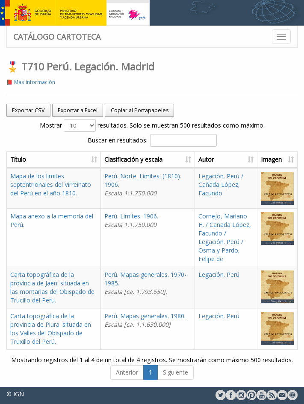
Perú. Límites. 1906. (131, 220)
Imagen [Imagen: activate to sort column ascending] (271, 159)
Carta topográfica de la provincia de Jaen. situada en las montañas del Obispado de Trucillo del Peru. (52, 287)
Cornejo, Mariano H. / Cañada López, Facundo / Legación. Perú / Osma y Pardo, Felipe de (224, 237)
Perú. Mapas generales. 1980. (145, 320)
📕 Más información (30, 81)
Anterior (127, 372)
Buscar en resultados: (152, 140)
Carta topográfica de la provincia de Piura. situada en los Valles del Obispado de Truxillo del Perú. (50, 329)
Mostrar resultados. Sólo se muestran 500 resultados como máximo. (152, 125)
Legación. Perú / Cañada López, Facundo (220, 184)
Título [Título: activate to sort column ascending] (18, 159)
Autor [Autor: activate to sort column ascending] (206, 159)
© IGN (15, 394)
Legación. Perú (218, 274)
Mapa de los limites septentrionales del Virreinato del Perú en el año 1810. (50, 184)
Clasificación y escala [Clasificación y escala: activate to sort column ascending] (133, 159)
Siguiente (175, 372)
